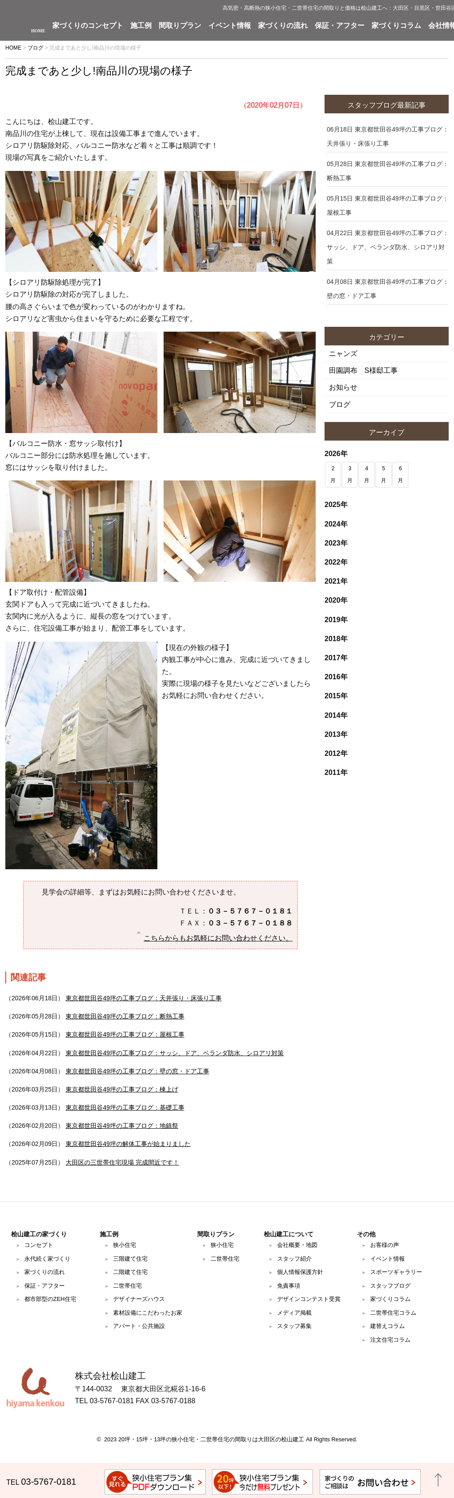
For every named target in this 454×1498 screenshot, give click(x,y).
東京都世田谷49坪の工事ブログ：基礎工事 (125, 1107)
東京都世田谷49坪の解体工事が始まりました (128, 1143)
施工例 (141, 25)
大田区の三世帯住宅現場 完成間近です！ (122, 1162)
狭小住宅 (124, 1245)
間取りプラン (180, 25)
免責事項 (288, 1285)
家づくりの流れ (283, 25)
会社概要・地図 (297, 1245)
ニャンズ (343, 353)
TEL (41, 1482)
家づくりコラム (396, 25)
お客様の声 (384, 1245)
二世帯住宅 (127, 1285)
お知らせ (343, 387)
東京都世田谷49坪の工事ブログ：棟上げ (122, 1089)
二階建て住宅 (130, 1272)
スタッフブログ (390, 1285)
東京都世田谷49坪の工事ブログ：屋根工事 (125, 1034)
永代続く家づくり (47, 1258)
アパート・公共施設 (139, 1326)
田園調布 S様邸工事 (363, 370)
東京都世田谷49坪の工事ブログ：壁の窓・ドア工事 (137, 1071)
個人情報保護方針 (300, 1272)
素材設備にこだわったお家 (147, 1312)
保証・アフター (339, 25)
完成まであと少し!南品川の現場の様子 (98, 71)
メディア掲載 (294, 1312)
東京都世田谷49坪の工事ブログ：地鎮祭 (122, 1125)
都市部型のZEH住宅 (50, 1299)
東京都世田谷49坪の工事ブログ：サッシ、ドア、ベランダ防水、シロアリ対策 (175, 1053)
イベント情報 (229, 25)
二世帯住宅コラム (393, 1312)
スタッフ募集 (294, 1326)
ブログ (339, 404)
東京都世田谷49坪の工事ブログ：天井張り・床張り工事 (144, 998)
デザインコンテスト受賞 (308, 1299)
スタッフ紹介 (294, 1258)
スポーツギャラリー (396, 1272)
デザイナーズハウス (139, 1299)
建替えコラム (387, 1326)
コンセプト (38, 1245)
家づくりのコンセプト (87, 25)
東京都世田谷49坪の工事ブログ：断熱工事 (125, 1016)
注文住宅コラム (390, 1339)
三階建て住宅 (130, 1258)
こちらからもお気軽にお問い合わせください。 (218, 938)
